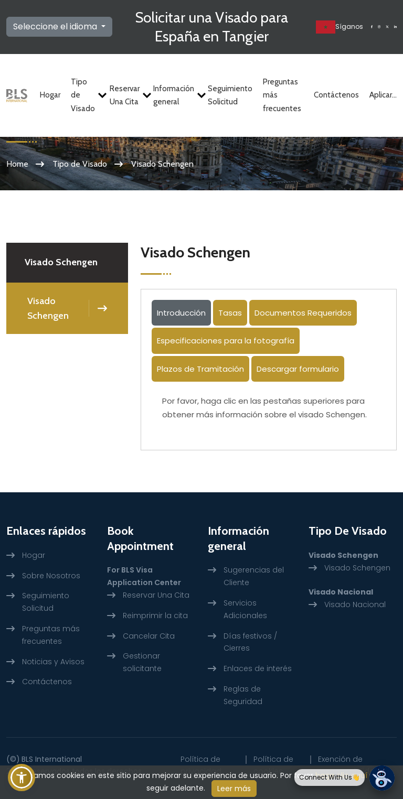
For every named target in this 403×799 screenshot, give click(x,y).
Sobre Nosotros (51, 575)
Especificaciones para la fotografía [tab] (225, 340)
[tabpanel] (269, 411)
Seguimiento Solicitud (230, 95)
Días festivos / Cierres (250, 642)
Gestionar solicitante (142, 662)
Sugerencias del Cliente (254, 576)
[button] (21, 777)
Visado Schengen (48, 308)
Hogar (50, 95)
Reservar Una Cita (126, 95)
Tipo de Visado (85, 95)
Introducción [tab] (181, 312)
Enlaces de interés (258, 668)
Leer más (234, 788)
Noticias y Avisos (53, 661)
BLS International (52, 759)
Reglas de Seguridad (243, 695)
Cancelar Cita (149, 636)
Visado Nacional (355, 604)
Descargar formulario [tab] (298, 368)
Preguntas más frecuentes (282, 95)
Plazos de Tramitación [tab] (200, 368)
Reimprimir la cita (155, 615)
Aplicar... (383, 95)
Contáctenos (336, 95)
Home (17, 164)
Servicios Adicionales (245, 609)
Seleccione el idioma (56, 26)
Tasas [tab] (230, 312)
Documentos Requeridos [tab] (303, 312)
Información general (175, 95)
